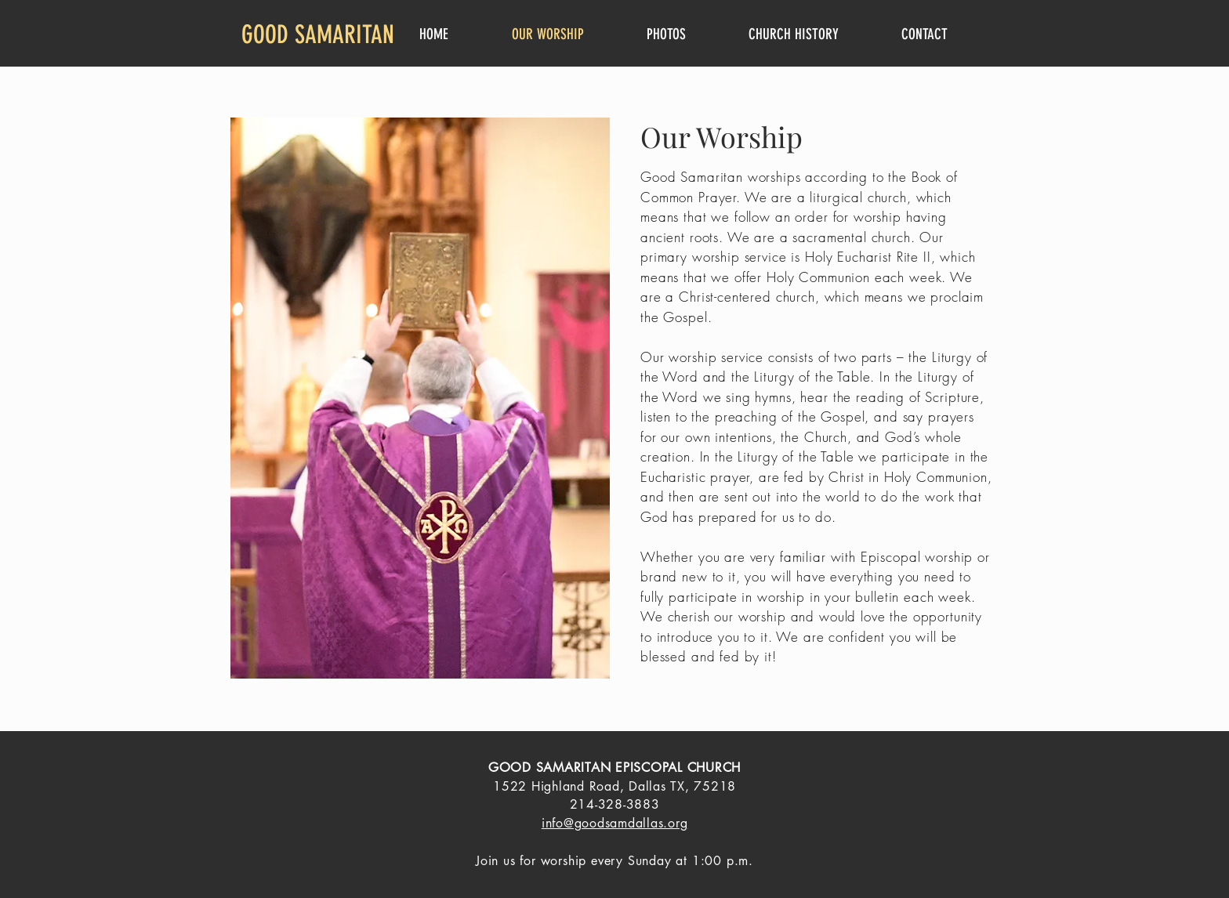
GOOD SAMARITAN (317, 34)
